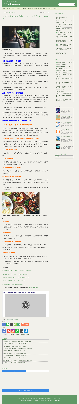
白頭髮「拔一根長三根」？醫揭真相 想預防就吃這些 (14, 343)
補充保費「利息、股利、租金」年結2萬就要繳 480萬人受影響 (64, 52)
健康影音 (54, 8)
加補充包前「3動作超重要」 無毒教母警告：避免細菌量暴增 (64, 87)
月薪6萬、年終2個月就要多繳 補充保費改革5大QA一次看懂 (64, 21)
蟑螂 (12, 319)
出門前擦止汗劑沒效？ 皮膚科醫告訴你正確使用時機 (14, 353)
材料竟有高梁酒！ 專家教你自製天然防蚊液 (13, 284)
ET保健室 (58, 156)
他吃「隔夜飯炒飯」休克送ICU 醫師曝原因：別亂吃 (64, 18)
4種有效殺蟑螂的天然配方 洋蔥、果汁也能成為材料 (15, 277)
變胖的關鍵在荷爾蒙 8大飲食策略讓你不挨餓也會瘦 (14, 350)
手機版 (12, 1)
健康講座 (42, 8)
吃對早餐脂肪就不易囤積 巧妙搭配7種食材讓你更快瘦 (14, 346)
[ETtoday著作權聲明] (24, 334)
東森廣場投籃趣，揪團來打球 (66, 116)
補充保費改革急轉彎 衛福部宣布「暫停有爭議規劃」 (64, 29)
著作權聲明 (55, 398)
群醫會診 (24, 8)
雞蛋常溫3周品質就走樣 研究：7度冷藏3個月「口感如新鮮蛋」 (64, 41)
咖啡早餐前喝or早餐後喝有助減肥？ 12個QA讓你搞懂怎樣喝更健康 (17, 360)
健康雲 (12, 4)
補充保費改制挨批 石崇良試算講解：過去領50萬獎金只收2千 (63, 33)
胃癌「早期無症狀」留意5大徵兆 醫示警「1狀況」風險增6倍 (64, 37)
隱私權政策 (49, 398)
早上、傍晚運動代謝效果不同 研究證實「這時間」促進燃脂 (15, 355)
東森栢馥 (48, 8)
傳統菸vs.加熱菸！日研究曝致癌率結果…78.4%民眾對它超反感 (63, 49)
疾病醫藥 (30, 8)
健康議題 (36, 8)
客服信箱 (40, 398)
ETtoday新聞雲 (7, 1)
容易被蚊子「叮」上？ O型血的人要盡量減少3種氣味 (14, 362)
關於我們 (27, 398)
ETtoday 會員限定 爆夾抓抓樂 (66, 122)
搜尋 (74, 4)
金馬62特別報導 (63, 109)
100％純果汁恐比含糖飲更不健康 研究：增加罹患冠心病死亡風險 (17, 341)
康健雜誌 (9, 319)
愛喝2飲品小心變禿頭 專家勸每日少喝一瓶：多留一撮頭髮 (64, 90)
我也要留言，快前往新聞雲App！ (25, 390)
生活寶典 (15, 319)
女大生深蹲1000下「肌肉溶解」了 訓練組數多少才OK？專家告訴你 (17, 348)
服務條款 (44, 398)
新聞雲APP (17, 1)
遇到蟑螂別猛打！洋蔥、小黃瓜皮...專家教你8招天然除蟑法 (17, 270)
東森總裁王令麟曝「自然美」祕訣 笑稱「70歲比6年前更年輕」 (64, 67)
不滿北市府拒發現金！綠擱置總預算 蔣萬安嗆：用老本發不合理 (19, 292)
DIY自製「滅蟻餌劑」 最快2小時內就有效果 (13, 281)
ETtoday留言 (14, 370)
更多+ (72, 59)
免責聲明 (59, 398)
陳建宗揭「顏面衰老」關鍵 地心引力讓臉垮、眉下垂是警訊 (64, 63)
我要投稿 (18, 398)
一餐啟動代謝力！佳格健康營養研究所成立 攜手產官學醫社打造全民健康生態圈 (64, 95)
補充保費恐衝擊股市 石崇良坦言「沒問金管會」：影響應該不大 (63, 45)
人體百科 (17, 8)
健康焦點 (5, 8)
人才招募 (23, 398)
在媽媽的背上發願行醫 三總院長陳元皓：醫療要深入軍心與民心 (64, 71)
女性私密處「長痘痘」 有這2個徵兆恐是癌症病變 (13, 357)
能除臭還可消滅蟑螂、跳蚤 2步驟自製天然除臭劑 (15, 274)
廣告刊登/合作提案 (33, 398)
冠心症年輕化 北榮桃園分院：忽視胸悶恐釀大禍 (64, 25)
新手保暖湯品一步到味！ (65, 129)
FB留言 (37, 370)
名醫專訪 (11, 8)
